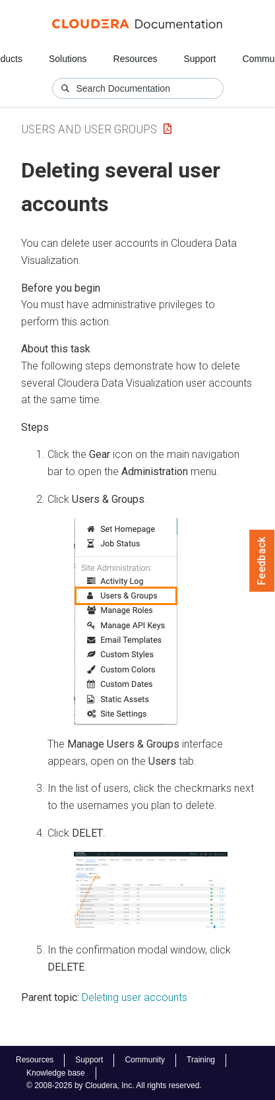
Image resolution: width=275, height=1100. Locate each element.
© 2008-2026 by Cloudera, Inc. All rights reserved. (114, 1085)
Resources (135, 58)
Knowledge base (55, 1073)
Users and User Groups (89, 129)
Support (199, 58)
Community (145, 1059)
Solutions (68, 58)
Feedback (262, 560)
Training (201, 1059)
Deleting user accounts (134, 997)
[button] (125, 621)
